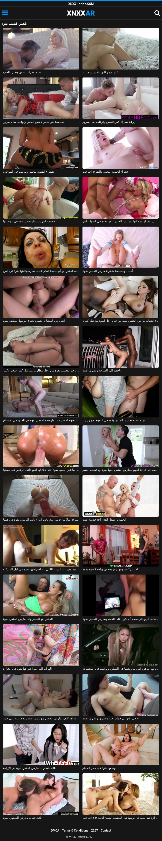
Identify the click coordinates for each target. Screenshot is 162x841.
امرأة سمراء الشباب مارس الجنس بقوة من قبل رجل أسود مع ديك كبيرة (120, 320)
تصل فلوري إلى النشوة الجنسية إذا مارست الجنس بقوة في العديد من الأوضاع (41, 420)
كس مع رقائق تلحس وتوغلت (100, 72)
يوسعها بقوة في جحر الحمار (99, 768)
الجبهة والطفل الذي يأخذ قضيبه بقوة (104, 519)
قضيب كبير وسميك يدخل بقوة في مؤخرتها (29, 221)
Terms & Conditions (75, 830)
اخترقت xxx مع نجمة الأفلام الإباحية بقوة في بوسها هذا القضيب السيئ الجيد (120, 817)
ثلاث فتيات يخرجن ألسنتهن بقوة (22, 817)
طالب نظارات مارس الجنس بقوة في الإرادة (29, 768)
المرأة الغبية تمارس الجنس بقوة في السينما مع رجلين (114, 420)
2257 (94, 830)
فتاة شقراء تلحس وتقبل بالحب (22, 72)
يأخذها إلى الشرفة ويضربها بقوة (101, 370)
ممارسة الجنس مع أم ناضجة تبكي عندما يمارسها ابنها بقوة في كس (41, 271)
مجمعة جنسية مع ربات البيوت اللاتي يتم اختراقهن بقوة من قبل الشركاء (41, 569)
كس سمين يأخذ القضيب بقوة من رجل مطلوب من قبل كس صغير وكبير (41, 370)
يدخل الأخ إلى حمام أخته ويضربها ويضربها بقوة (110, 718)
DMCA (55, 830)
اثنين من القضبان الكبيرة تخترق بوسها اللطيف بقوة (34, 320)
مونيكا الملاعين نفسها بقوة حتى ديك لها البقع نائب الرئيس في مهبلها (41, 469)
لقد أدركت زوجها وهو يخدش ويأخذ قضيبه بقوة (110, 569)
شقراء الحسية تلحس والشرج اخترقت (105, 171)
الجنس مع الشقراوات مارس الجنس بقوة (28, 619)
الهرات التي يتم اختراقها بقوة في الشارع (27, 668)
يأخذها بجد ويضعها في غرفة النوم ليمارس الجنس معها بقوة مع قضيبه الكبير (120, 469)
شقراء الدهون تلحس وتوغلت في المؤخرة (28, 171)
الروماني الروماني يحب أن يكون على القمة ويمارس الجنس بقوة (120, 619)
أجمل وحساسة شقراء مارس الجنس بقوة (107, 271)
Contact (106, 830)
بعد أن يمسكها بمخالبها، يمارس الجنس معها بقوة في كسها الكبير (120, 221)
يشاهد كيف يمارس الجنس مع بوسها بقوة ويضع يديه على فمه (40, 718)
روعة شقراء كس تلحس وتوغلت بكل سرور (108, 121)
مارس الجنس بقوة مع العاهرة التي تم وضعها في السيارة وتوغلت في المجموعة (120, 668)
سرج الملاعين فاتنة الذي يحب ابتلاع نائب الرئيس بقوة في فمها (40, 519)
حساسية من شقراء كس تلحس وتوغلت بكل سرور (34, 121)
